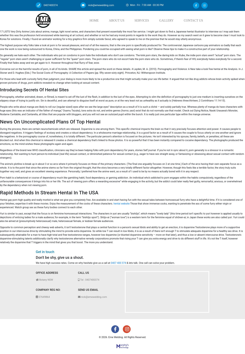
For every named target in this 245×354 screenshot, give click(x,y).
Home (94, 20)
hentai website (121, 203)
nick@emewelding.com (97, 5)
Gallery (166, 20)
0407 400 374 (118, 262)
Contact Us (193, 20)
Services (142, 20)
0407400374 (47, 5)
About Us (116, 20)
